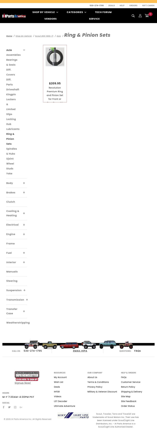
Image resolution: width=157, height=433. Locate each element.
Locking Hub (11, 122)
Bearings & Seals (11, 62)
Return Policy (128, 386)
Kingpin (11, 94)
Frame (10, 243)
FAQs (137, 351)
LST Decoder (60, 401)
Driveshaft (12, 89)
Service (94, 19)
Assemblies (13, 54)
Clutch (10, 202)
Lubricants (12, 129)
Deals (112, 5)
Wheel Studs (10, 166)
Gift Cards (148, 5)
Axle (9, 50)
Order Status (128, 406)
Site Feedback (128, 401)
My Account (60, 377)
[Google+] (21, 407)
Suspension (14, 290)
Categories (76, 12)
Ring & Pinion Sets (10, 138)
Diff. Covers (10, 72)
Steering (11, 281)
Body (9, 183)
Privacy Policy (94, 386)
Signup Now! (27, 378)
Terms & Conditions (98, 382)
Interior (11, 262)
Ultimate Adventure (64, 406)
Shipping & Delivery (131, 391)
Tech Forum (103, 12)
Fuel (9, 253)
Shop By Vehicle (45, 12)
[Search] (133, 15)
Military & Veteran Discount (102, 391)
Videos (57, 396)
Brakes (10, 192)
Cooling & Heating (12, 213)
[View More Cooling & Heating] (24, 213)
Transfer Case (11, 311)
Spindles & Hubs (11, 151)
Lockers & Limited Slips (11, 107)
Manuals (12, 271)
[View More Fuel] (24, 253)
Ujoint (10, 158)
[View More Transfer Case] (24, 311)
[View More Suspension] (24, 290)
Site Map (125, 396)
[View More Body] (24, 183)
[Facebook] (3, 407)
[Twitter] (9, 407)
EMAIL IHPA (80, 351)
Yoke (9, 173)
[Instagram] (15, 407)
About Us (92, 377)
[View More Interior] (24, 262)
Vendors (50, 19)
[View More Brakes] (24, 192)
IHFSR (57, 391)
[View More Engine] (24, 234)
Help (122, 5)
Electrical (12, 224)
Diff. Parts (9, 82)
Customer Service (130, 382)
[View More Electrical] (24, 225)
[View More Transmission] (27, 300)
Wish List (58, 382)
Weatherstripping (18, 322)
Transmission (15, 299)
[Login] (140, 15)
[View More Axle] (24, 50)
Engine (10, 234)
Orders (133, 5)
